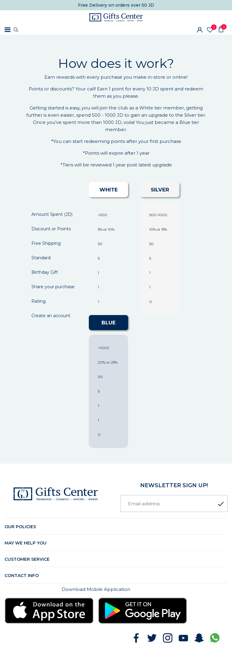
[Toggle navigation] (8, 29)
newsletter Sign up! (174, 485)
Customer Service (27, 559)
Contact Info (22, 575)
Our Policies (20, 526)
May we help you (26, 543)
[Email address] (174, 503)
